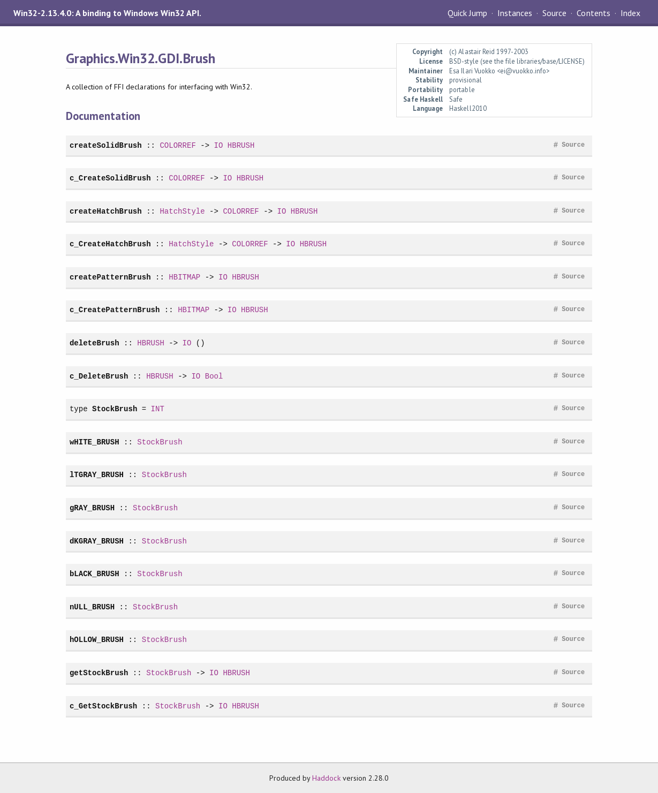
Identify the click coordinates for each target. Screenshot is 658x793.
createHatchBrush (106, 211)
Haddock (326, 778)
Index (630, 12)
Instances (514, 12)
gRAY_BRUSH (92, 508)
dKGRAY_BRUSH (97, 541)
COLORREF (177, 145)
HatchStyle (182, 211)
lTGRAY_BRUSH (97, 475)
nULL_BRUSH (92, 607)
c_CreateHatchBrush (110, 244)
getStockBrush (99, 673)
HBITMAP (184, 277)
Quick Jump (467, 12)
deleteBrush (94, 343)
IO (218, 145)
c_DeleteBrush (99, 376)
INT (157, 409)
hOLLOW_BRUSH (97, 640)
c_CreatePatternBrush (115, 310)
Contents (593, 12)
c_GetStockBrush (103, 706)
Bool (214, 376)
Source (554, 12)
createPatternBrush (110, 277)
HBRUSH (241, 145)
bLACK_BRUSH (94, 574)
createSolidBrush (106, 145)
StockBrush (114, 409)
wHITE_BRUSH (94, 442)
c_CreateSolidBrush (110, 178)
